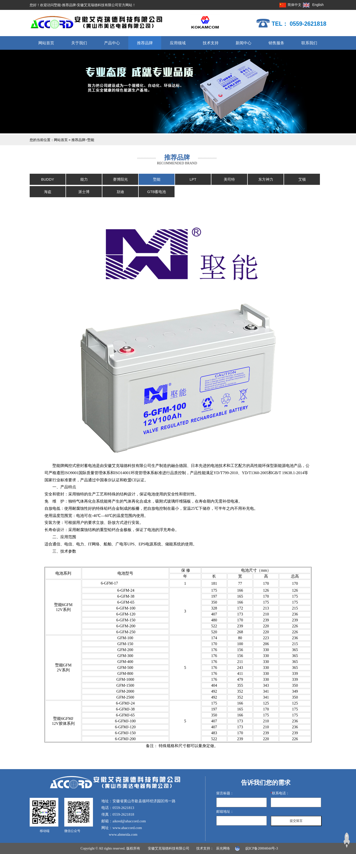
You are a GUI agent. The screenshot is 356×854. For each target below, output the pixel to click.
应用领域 (178, 43)
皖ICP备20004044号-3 (261, 848)
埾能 (90, 140)
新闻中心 (243, 43)
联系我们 (309, 43)
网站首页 (46, 43)
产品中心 (112, 43)
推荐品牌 (145, 43)
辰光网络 (223, 848)
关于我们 (79, 43)
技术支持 (211, 43)
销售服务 (276, 43)
